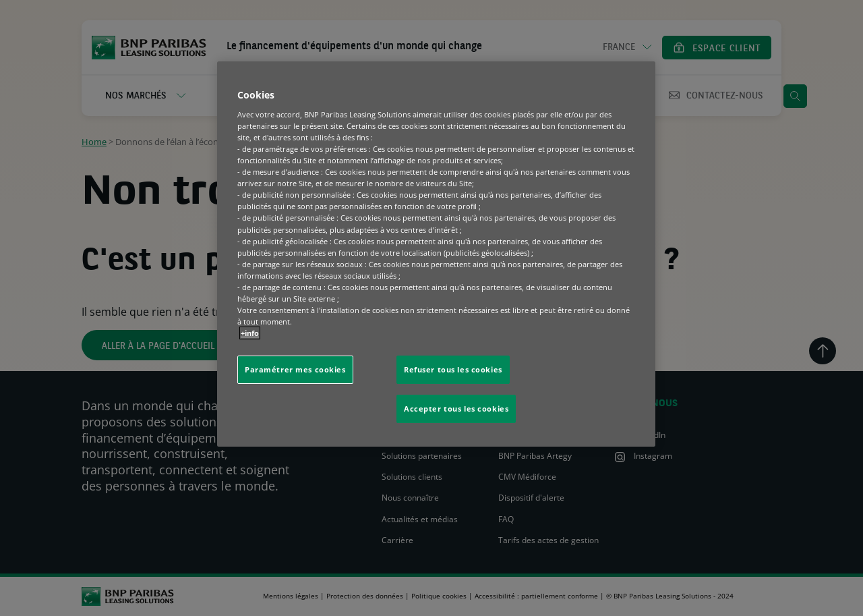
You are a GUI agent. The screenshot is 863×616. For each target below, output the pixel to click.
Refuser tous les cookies (453, 369)
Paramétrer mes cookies (295, 369)
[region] (436, 254)
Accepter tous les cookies (456, 408)
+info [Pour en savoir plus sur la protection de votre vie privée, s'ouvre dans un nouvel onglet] (250, 333)
